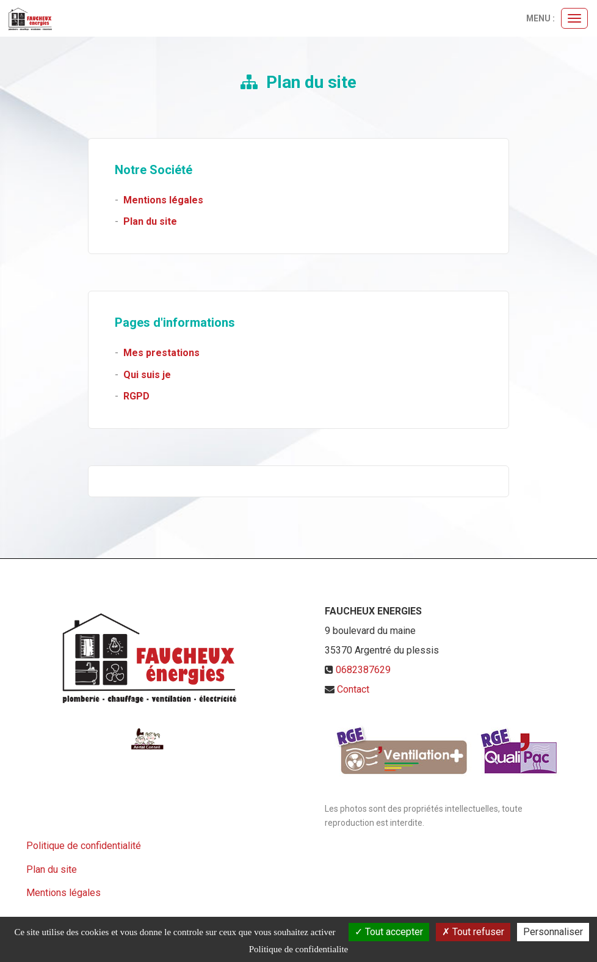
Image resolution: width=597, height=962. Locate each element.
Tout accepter (389, 932)
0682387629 (363, 670)
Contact (353, 689)
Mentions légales (163, 200)
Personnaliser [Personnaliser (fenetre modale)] (553, 932)
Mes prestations (161, 353)
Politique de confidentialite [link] (298, 949)
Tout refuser (473, 932)
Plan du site (150, 221)
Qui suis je (147, 375)
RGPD (136, 396)
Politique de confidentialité (83, 845)
